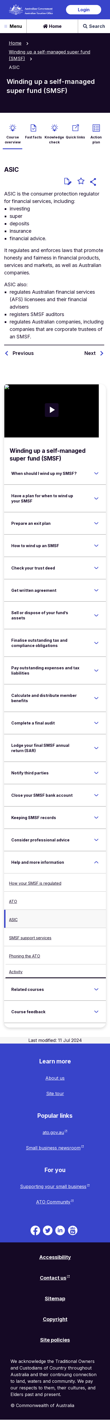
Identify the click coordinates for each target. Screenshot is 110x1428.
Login (84, 9)
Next (90, 353)
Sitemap (55, 1298)
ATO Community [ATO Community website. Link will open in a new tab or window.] (53, 1202)
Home (52, 26)
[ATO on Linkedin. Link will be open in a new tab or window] (60, 1230)
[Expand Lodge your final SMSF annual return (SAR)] (96, 747)
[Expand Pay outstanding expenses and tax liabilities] (96, 670)
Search (94, 26)
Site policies (55, 1340)
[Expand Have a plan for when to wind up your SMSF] (96, 498)
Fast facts (33, 137)
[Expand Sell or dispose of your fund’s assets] (96, 615)
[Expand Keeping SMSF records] (96, 817)
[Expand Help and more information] (96, 862)
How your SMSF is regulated (35, 883)
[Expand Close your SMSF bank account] (96, 795)
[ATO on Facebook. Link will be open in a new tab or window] (35, 1230)
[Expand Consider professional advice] (96, 840)
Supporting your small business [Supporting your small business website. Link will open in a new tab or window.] (53, 1186)
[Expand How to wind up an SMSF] (96, 545)
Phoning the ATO (24, 956)
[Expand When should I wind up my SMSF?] (96, 473)
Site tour (55, 1093)
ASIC (13, 919)
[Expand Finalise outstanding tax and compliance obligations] (96, 642)
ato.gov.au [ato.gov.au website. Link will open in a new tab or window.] (53, 1132)
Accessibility (55, 1257)
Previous (23, 353)
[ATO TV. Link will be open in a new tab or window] (72, 1230)
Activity (16, 971)
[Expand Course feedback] (96, 1011)
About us (55, 1078)
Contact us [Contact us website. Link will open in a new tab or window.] (53, 1278)
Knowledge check (54, 139)
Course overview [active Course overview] (13, 139)
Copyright (55, 1319)
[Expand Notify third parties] (96, 773)
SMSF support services (30, 937)
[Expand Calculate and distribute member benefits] (96, 698)
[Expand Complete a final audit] (96, 723)
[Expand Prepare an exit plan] (96, 523)
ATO (13, 901)
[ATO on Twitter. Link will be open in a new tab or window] (48, 1230)
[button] (94, 183)
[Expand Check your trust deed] (96, 568)
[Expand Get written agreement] (96, 590)
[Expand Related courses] (96, 989)
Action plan (96, 139)
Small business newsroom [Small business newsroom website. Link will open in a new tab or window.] (53, 1148)
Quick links (75, 137)
